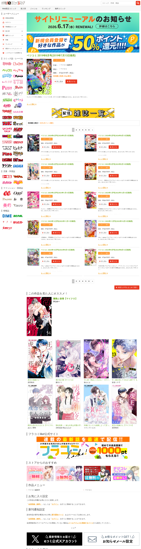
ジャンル (33, 9)
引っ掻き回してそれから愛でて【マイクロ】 (125, 380)
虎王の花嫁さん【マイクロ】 (123, 425)
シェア (73, 528)
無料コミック (60, 9)
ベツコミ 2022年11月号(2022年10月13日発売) (115, 221)
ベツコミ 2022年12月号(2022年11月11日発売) (58, 221)
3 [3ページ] (79, 130)
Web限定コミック (9, 9)
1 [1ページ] (73, 130)
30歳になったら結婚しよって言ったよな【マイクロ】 (97, 425)
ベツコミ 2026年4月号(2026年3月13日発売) (57, 164)
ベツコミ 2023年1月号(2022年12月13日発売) (115, 193)
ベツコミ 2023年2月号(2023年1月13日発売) (57, 193)
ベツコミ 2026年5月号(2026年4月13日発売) (114, 136)
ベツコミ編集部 (66, 65)
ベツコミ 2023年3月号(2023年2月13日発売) (114, 164)
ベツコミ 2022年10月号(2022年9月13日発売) (58, 250)
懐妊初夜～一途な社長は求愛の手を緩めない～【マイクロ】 (69, 425)
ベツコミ (63, 69)
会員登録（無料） (35, 504)
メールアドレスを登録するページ (80, 523)
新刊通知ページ (57, 515)
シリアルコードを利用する (13, 53)
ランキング (46, 9)
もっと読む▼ (32, 104)
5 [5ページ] (85, 130)
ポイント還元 (60, 60)
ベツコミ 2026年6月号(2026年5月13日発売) (57, 136)
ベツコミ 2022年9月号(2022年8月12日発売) (114, 250)
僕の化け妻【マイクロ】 (65, 380)
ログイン (55, 504)
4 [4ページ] (82, 130)
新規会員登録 (9, 18)
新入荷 (23, 9)
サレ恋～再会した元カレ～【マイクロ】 (97, 380)
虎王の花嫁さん (33, 380)
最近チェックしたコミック (13, 48)
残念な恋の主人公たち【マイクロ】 (41, 425)
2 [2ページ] (76, 130)
